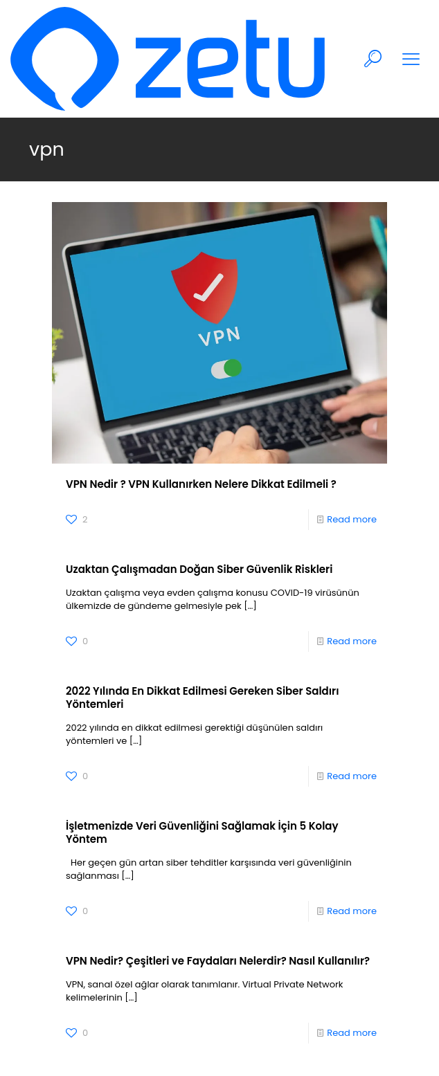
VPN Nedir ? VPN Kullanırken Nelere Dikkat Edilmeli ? (201, 484)
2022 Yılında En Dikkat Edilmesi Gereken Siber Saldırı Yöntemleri (202, 697)
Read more (352, 519)
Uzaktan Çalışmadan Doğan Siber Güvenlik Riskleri (199, 569)
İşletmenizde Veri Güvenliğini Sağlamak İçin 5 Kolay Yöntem (202, 832)
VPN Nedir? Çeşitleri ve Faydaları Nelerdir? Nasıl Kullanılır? (218, 961)
